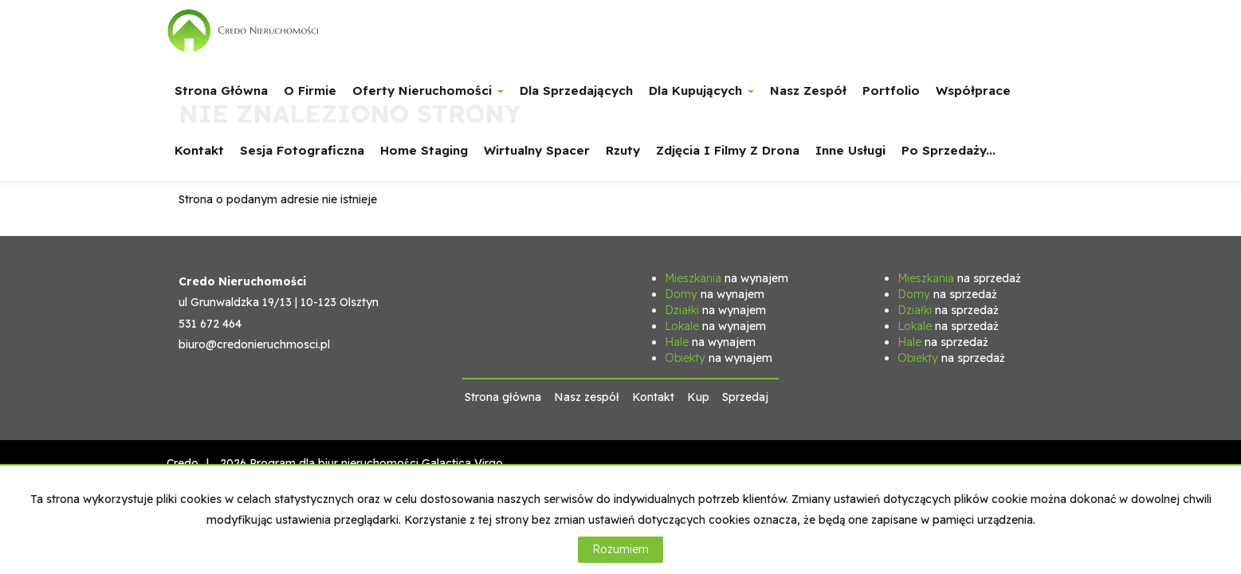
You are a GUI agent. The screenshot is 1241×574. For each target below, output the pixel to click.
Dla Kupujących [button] (701, 90)
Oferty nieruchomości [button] (428, 90)
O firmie (310, 90)
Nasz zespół (808, 90)
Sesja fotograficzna (302, 150)
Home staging (424, 150)
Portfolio (891, 90)
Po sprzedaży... (948, 150)
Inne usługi (850, 150)
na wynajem (726, 278)
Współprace (973, 90)
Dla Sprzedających (576, 90)
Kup (698, 397)
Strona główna (221, 90)
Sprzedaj (745, 397)
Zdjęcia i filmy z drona (727, 150)
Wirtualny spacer (537, 150)
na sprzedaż (959, 278)
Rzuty (623, 150)
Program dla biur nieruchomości (335, 463)
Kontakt (199, 150)
